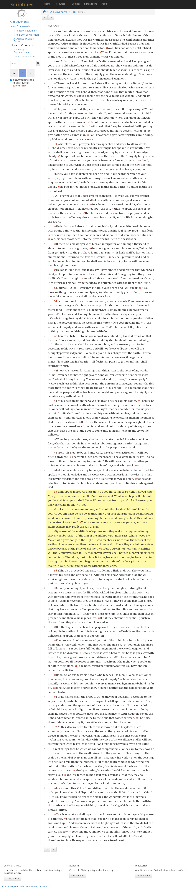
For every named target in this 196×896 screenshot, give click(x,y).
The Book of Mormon (26, 34)
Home (47, 3)
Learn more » (12, 878)
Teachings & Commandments (23, 51)
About (104, 3)
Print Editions (90, 3)
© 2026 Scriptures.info (13, 886)
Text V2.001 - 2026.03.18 (38, 886)
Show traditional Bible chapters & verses (22, 82)
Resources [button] (61, 3)
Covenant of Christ (24, 56)
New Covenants (20, 26)
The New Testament (25, 30)
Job (74, 11)
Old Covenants (19, 21)
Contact (76, 3)
